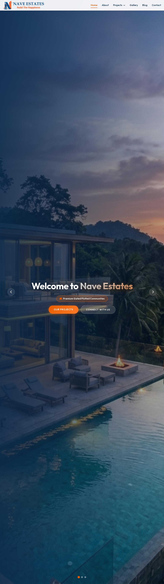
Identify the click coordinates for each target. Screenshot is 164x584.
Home (94, 5)
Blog (144, 5)
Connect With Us (98, 309)
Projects (119, 5)
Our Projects (63, 309)
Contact (156, 5)
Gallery (134, 5)
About (105, 5)
